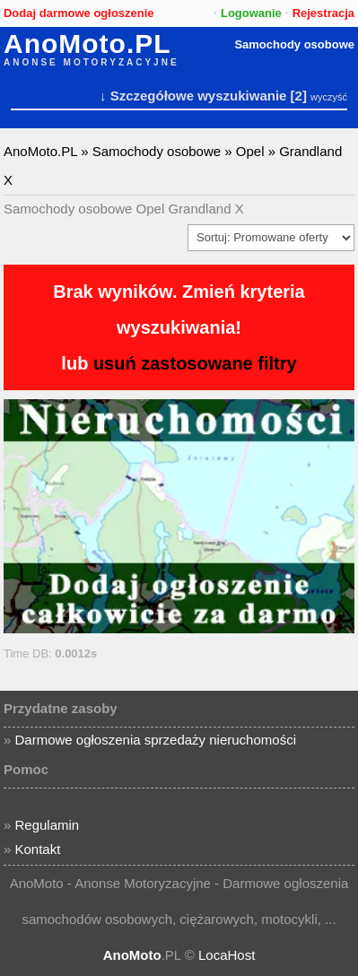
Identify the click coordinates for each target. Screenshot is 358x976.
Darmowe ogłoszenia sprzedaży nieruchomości (155, 739)
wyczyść (328, 97)
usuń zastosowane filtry (195, 363)
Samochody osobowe (294, 44)
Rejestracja (323, 13)
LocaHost (226, 955)
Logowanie (251, 13)
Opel (250, 151)
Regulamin (47, 824)
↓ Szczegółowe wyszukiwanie (193, 95)
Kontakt (38, 849)
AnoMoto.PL (87, 43)
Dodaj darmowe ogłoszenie (79, 13)
